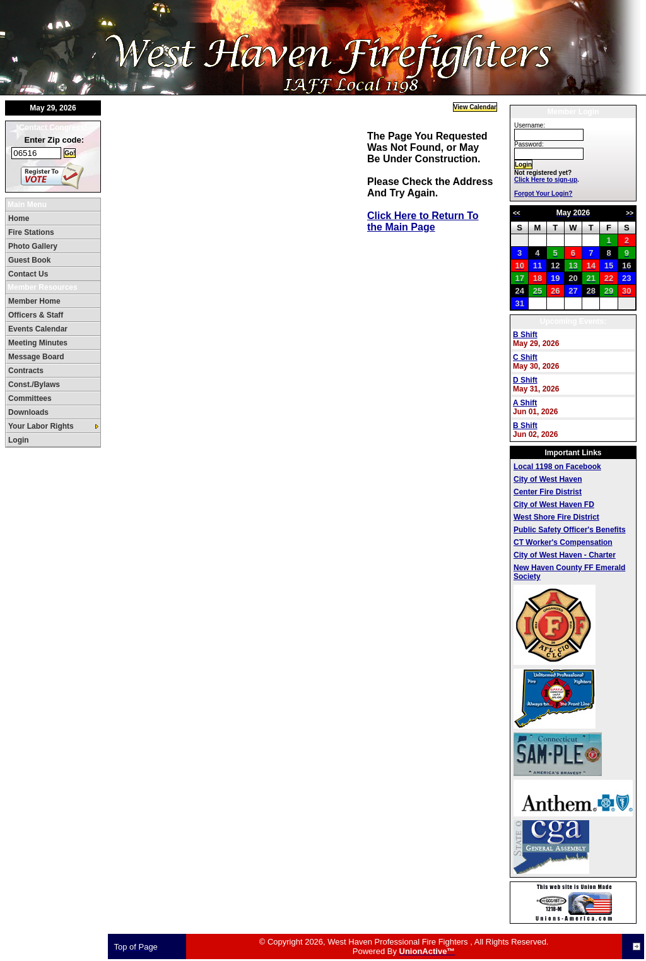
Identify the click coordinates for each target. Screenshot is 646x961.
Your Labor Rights (41, 426)
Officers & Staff (35, 315)
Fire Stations (31, 232)
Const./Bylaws (34, 384)
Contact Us (28, 274)
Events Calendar (38, 329)
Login (18, 440)
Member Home (34, 301)
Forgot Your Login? (543, 193)
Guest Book (29, 260)
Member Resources (43, 287)
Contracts (26, 370)
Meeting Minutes (38, 342)
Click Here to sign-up (545, 179)
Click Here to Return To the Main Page (423, 221)
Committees (30, 398)
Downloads (28, 412)
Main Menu (27, 204)
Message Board (36, 356)
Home (18, 218)
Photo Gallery (32, 246)
